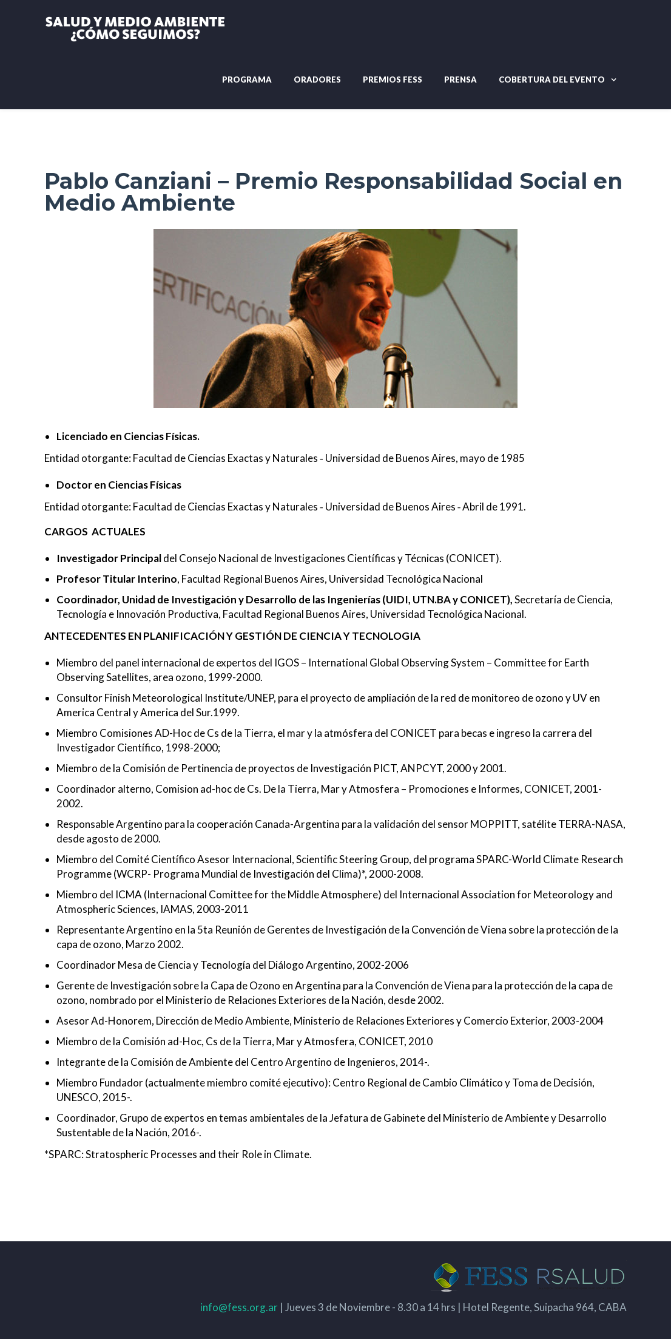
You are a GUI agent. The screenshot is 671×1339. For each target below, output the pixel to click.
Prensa (460, 79)
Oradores (317, 79)
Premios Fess (392, 79)
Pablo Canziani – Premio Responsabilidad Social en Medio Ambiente (333, 192)
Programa (247, 79)
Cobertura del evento (552, 79)
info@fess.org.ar (239, 1307)
